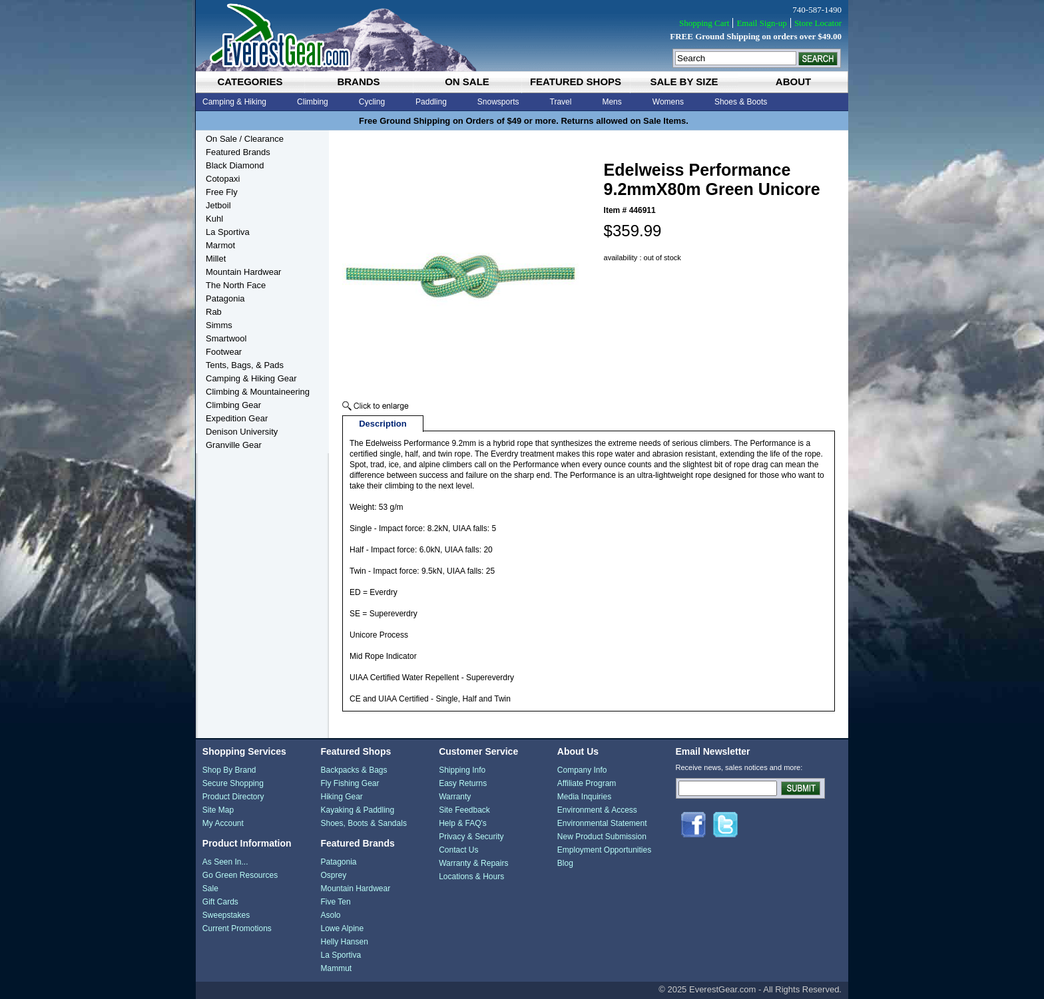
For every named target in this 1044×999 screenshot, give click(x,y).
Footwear (224, 352)
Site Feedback (464, 810)
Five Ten (335, 901)
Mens (611, 101)
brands (358, 81)
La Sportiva (228, 232)
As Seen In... (225, 862)
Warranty (455, 796)
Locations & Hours (471, 876)
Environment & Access (597, 810)
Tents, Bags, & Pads (245, 365)
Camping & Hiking (234, 101)
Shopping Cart (704, 23)
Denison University (242, 432)
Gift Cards (220, 901)
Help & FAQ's (463, 823)
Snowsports (498, 101)
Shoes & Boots (740, 101)
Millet (216, 259)
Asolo (330, 915)
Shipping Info (462, 770)
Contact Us (458, 850)
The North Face (236, 285)
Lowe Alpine (342, 928)
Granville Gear (234, 445)
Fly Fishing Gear (349, 783)
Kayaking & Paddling (357, 810)
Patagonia (225, 298)
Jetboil (218, 205)
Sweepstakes (226, 915)
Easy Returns (463, 783)
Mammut (336, 968)
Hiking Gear (341, 796)
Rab (214, 312)
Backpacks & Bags (353, 770)
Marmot (220, 245)
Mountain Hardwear (243, 272)
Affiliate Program (586, 783)
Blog (565, 863)
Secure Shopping (233, 783)
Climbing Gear (233, 405)
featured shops (575, 81)
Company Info (582, 770)
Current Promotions (237, 928)
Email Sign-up (761, 23)
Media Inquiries (584, 796)
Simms (219, 325)
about (793, 81)
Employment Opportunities (604, 850)
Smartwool (226, 338)
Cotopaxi (223, 179)
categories (249, 81)
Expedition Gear (237, 418)
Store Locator (818, 23)
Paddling (431, 101)
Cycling (372, 101)
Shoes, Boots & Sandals (363, 823)
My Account (223, 823)
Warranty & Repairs (473, 863)
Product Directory (233, 796)
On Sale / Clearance (245, 139)
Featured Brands (238, 152)
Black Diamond (235, 165)
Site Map (218, 810)
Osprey (333, 875)
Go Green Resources (240, 875)
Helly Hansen (344, 941)
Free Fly (222, 192)
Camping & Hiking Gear (251, 378)
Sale (210, 888)
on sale (467, 81)
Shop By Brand (229, 770)
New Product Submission (602, 836)
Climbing (312, 101)
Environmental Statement (602, 823)
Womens (668, 101)
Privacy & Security (471, 836)
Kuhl (214, 219)
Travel (561, 101)
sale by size (684, 81)
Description (383, 424)
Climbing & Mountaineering (258, 392)
